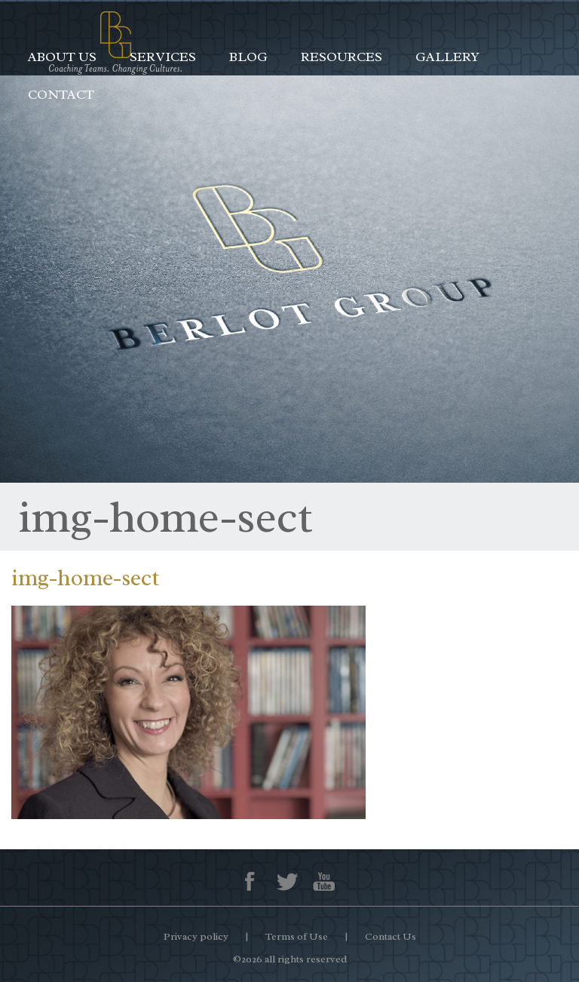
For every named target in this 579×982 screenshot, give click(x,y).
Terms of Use (296, 936)
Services (163, 56)
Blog (248, 56)
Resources (341, 56)
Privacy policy (196, 936)
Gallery (447, 56)
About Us (62, 56)
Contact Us (390, 936)
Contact (61, 94)
